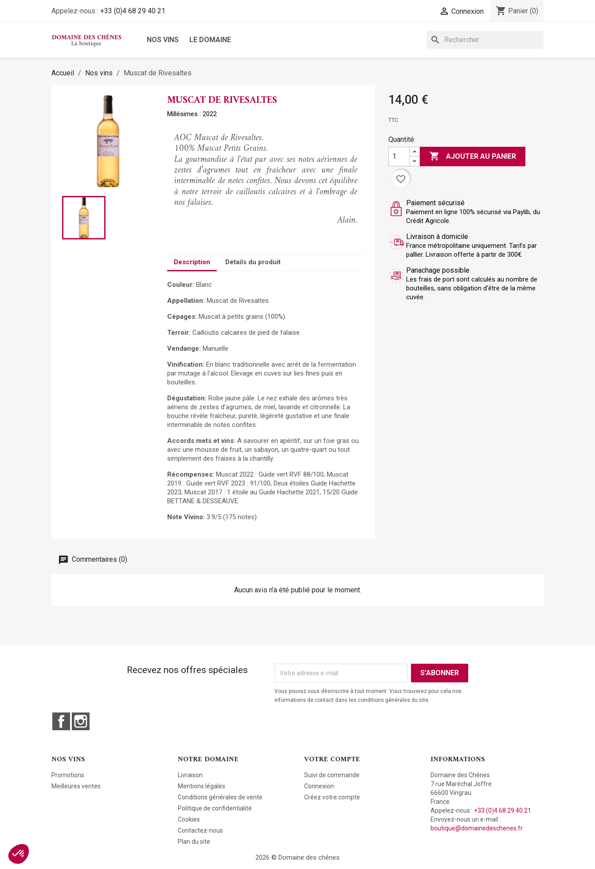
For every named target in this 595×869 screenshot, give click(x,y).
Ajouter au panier (472, 156)
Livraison (190, 775)
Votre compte (332, 759)
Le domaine (210, 39)
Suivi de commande (332, 775)
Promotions (67, 775)
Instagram (81, 721)
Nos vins (163, 39)
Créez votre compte (332, 797)
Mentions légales (201, 786)
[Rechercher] (485, 40)
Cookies (189, 819)
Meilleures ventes (76, 786)
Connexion (319, 786)
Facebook (61, 721)
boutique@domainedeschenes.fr (477, 828)
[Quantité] (399, 156)
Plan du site (194, 841)
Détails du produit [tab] (253, 262)
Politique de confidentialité (215, 808)
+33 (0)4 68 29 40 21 (132, 11)
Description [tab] (192, 262)
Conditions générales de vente (220, 797)
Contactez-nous (200, 830)
